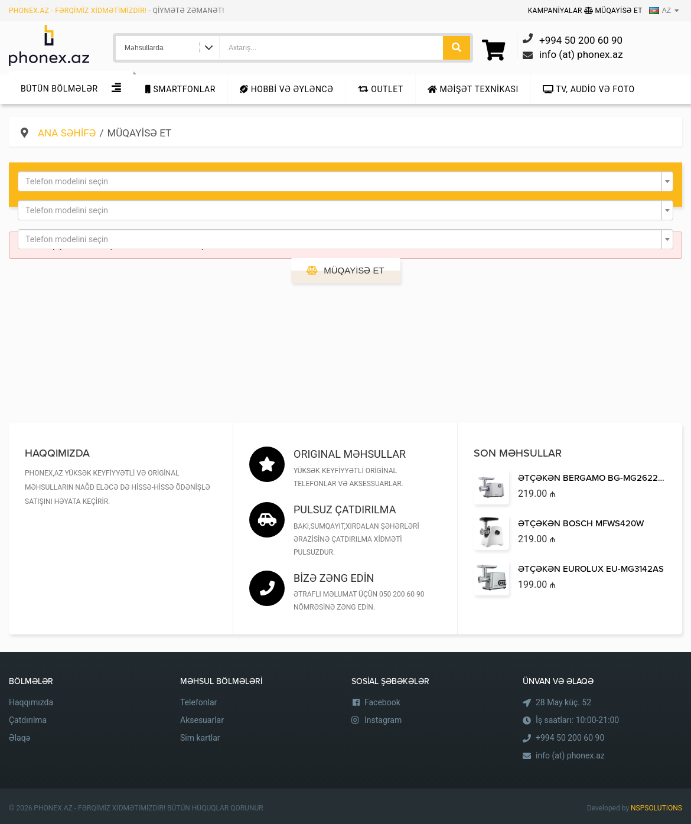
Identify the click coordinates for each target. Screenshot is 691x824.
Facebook (382, 702)
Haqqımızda (31, 702)
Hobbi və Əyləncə (286, 89)
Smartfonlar (180, 89)
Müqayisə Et (613, 10)
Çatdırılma (28, 720)
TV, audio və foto (589, 89)
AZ (660, 10)
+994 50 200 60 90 (570, 737)
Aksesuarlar (202, 720)
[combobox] (345, 181)
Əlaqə (19, 737)
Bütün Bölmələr (59, 88)
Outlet (380, 89)
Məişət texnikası (473, 89)
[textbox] (342, 181)
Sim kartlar (200, 737)
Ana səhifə (67, 133)
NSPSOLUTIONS (656, 808)
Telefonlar (198, 702)
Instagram (383, 720)
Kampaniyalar (556, 10)
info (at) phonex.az (570, 755)
